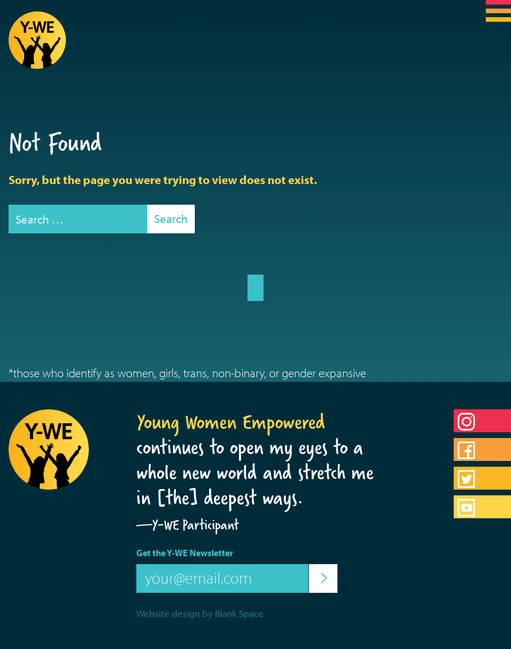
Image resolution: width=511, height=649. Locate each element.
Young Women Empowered (230, 422)
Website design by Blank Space (200, 613)
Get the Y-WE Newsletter (184, 552)
